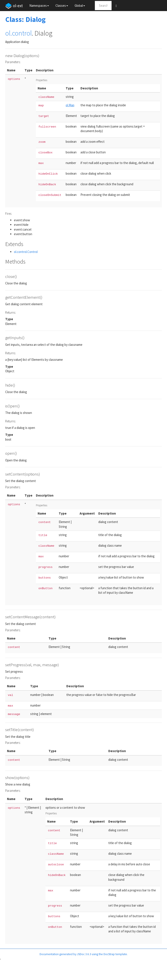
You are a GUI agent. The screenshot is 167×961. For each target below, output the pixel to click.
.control (21, 33)
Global (80, 5)
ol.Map (70, 105)
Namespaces (39, 5)
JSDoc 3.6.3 (84, 954)
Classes (61, 5)
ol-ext (14, 6)
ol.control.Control (26, 252)
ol (7, 33)
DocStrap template (115, 954)
